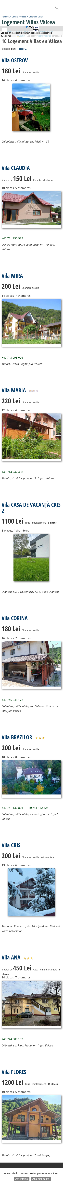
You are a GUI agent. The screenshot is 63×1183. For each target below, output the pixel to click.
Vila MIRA (12, 275)
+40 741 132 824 (37, 808)
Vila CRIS (11, 845)
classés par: (9, 48)
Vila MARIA (14, 390)
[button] (31, 26)
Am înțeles (21, 1179)
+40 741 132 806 (12, 808)
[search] (57, 9)
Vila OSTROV (15, 60)
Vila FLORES (14, 1072)
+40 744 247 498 (12, 472)
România (6, 17)
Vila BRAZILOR (17, 737)
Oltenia (15, 17)
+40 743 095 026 (12, 357)
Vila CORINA (15, 618)
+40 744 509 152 (12, 1039)
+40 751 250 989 (12, 238)
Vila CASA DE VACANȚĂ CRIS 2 (31, 507)
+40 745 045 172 (12, 700)
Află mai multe (40, 1179)
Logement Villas (36, 17)
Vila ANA (11, 957)
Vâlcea (23, 17)
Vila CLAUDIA (16, 168)
